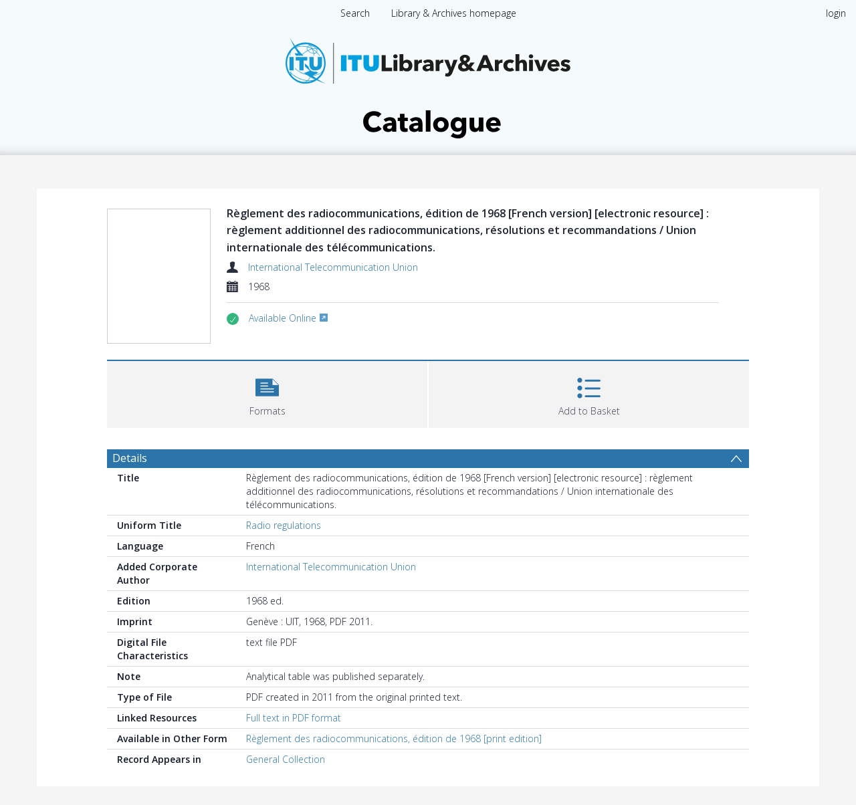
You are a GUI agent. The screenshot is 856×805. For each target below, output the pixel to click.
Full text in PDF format (293, 717)
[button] (267, 393)
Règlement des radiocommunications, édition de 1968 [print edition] (394, 738)
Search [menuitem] (355, 13)
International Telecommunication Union (333, 267)
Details (129, 458)
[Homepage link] (428, 84)
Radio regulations (283, 525)
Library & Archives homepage (453, 13)
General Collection (285, 759)
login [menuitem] (836, 13)
